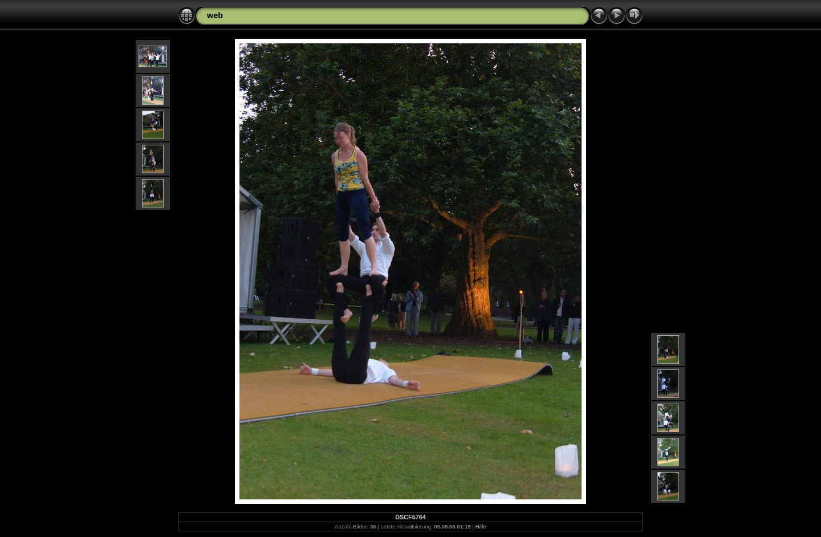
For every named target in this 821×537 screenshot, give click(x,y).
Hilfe (480, 526)
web (215, 15)
